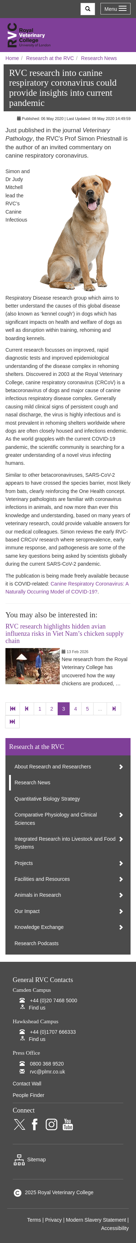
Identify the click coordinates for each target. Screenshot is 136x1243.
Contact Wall (27, 1083)
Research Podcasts (36, 943)
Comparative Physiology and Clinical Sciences (56, 819)
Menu (115, 9)
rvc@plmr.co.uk (47, 1072)
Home (12, 58)
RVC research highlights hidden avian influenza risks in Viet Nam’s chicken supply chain (64, 633)
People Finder (28, 1095)
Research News (99, 58)
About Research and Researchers (53, 767)
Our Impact (27, 911)
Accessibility (115, 1228)
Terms (34, 1220)
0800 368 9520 (46, 1064)
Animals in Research (38, 895)
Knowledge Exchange (39, 927)
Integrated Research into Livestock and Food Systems (65, 843)
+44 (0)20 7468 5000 (53, 1000)
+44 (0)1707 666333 (53, 1032)
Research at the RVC (50, 58)
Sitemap (29, 1159)
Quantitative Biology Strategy (47, 799)
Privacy (53, 1220)
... (100, 709)
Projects (24, 863)
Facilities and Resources (42, 879)
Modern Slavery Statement (96, 1220)
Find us (37, 1008)
